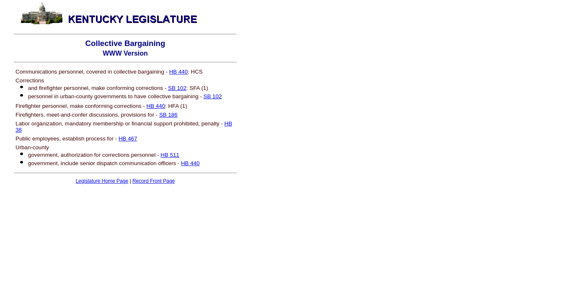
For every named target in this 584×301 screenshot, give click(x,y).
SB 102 (177, 88)
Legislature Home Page (102, 181)
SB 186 (168, 115)
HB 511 (169, 155)
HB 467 (128, 138)
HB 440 (178, 72)
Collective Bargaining (125, 43)
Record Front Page (153, 181)
